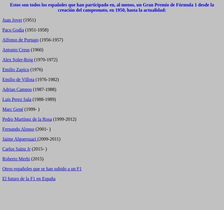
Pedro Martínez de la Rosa (27, 119)
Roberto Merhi (16, 158)
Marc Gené (12, 109)
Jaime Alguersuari (19, 138)
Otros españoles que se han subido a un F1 (42, 168)
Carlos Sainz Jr (16, 148)
